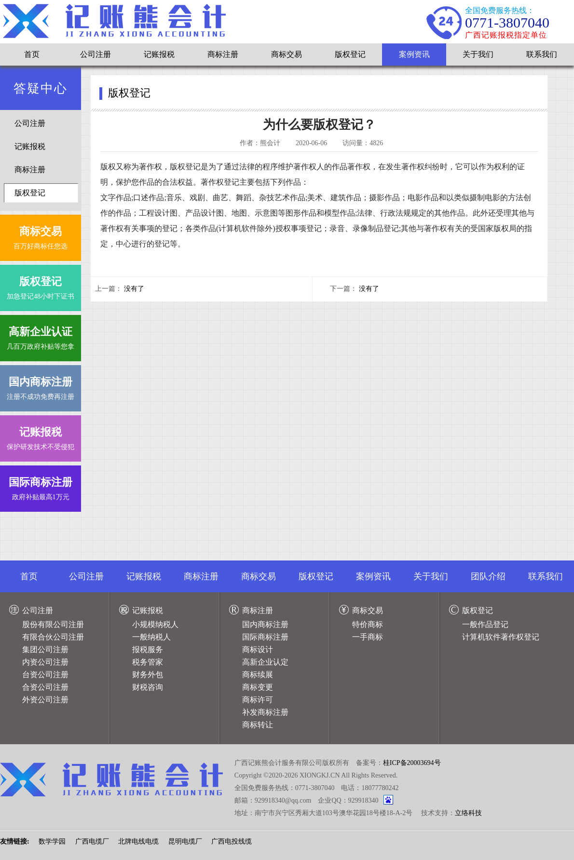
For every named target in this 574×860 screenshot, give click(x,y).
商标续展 (257, 674)
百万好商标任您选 (40, 235)
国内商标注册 (265, 624)
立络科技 (468, 813)
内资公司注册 (45, 662)
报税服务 (147, 649)
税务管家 (147, 662)
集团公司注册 (45, 649)
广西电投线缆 (231, 841)
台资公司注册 (45, 674)
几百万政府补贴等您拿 (40, 336)
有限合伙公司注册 (53, 637)
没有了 (134, 288)
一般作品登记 (485, 624)
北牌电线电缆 (138, 841)
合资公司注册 (45, 687)
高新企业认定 (265, 662)
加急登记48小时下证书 (40, 286)
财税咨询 (147, 687)
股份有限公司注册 (53, 624)
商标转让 (257, 725)
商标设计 (257, 649)
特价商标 (367, 624)
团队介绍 (488, 576)
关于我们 (478, 54)
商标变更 (257, 687)
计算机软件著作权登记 (500, 637)
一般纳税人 (151, 637)
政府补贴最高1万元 (40, 486)
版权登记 (350, 54)
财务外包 (147, 674)
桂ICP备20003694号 (412, 762)
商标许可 (257, 700)
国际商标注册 (265, 637)
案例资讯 (414, 54)
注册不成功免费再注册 (40, 386)
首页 (32, 54)
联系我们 (541, 54)
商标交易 (286, 54)
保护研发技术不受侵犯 (40, 436)
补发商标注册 (265, 712)
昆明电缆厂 (185, 841)
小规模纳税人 (155, 624)
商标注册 (222, 54)
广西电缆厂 (92, 841)
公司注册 (95, 54)
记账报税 (159, 54)
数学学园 (52, 841)
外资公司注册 (45, 700)
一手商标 (367, 637)
